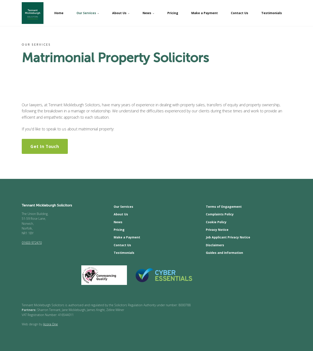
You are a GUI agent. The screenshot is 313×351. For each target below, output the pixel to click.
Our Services (88, 13)
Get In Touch (44, 146)
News (148, 13)
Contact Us (239, 13)
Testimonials (271, 13)
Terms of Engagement (224, 207)
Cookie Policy (216, 222)
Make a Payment (204, 13)
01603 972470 (32, 243)
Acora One (50, 324)
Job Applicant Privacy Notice (228, 237)
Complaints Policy (220, 214)
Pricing (172, 13)
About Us (121, 13)
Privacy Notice (217, 230)
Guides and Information (224, 253)
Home (58, 13)
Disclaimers (215, 245)
